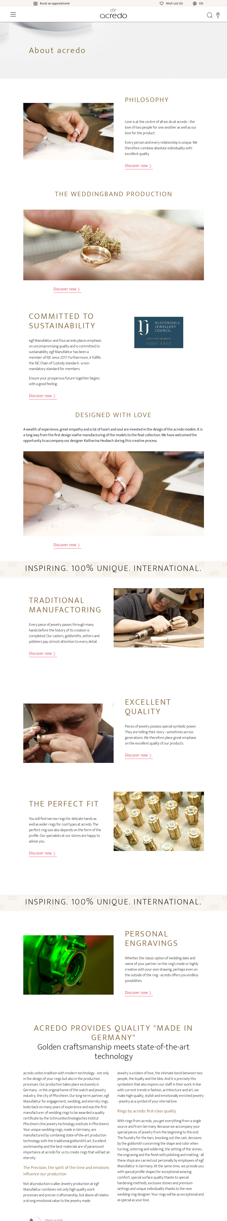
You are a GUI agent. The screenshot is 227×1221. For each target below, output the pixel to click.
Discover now (138, 166)
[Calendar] (47, 3)
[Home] (113, 13)
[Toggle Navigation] (13, 14)
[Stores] (218, 15)
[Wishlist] (171, 3)
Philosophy (147, 100)
